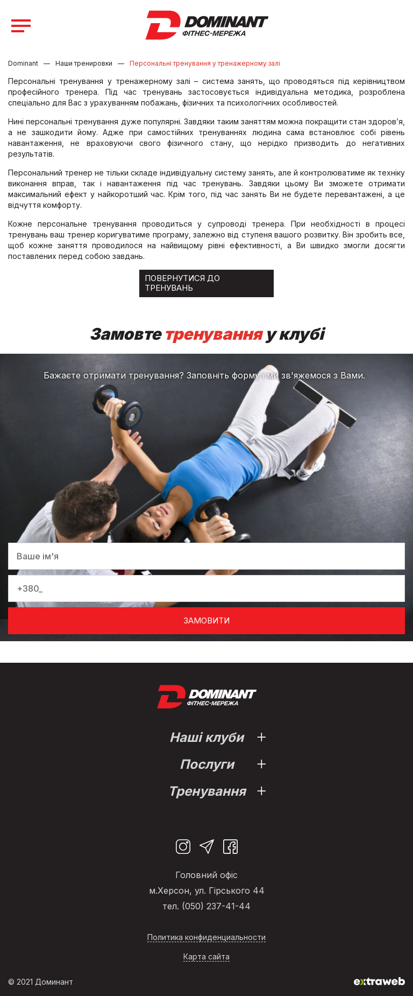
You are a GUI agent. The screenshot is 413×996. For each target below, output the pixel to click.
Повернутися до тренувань (182, 283)
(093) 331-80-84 (397, 26)
